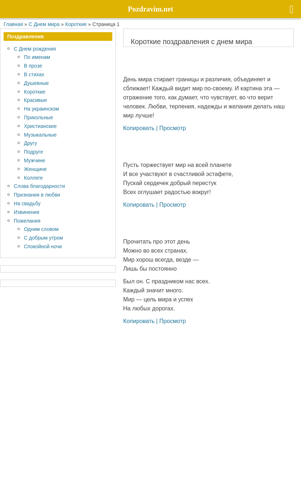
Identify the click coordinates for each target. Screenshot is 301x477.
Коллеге (33, 177)
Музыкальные (40, 134)
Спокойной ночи (43, 246)
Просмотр (172, 128)
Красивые (35, 99)
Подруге (33, 151)
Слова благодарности (39, 185)
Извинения (26, 212)
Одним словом (41, 228)
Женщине (35, 169)
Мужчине (34, 160)
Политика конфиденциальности (47, 458)
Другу (30, 142)
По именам (37, 56)
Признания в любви (37, 194)
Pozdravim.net (111, 440)
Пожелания (27, 220)
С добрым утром (43, 237)
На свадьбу (27, 203)
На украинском (41, 108)
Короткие (34, 91)
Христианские (40, 126)
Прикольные (38, 117)
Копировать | (141, 128)
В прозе (33, 65)
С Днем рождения (35, 48)
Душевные (36, 83)
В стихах (34, 74)
